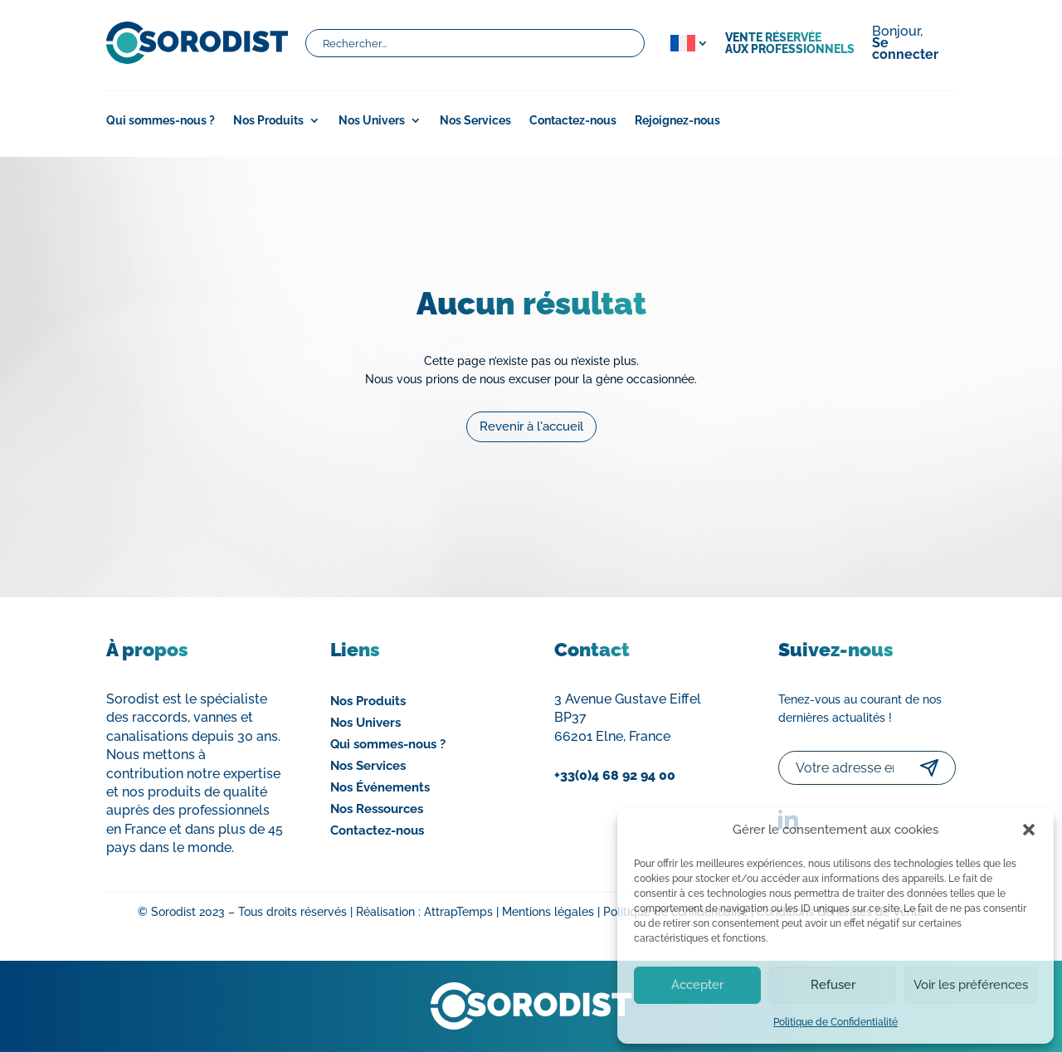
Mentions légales (548, 911)
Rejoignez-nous (677, 120)
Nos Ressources (376, 808)
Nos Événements (380, 787)
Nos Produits (268, 120)
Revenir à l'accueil (531, 411)
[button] (1029, 829)
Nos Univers (372, 120)
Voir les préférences (970, 984)
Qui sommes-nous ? (160, 120)
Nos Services (475, 120)
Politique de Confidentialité (835, 1022)
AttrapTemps (458, 911)
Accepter (697, 984)
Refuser (833, 984)
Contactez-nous (572, 120)
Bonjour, (905, 44)
